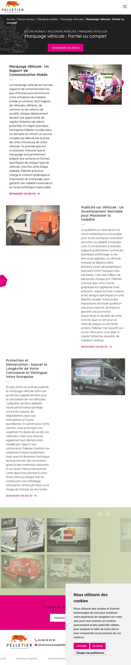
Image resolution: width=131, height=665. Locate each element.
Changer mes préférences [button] (90, 653)
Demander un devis (65, 47)
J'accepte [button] (81, 646)
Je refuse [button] (98, 646)
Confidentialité (57, 658)
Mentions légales (27, 658)
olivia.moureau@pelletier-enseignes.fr (61, 644)
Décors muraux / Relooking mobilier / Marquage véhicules (50, 19)
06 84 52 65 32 (46, 640)
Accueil (11, 19)
